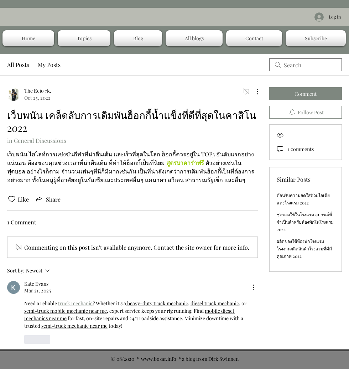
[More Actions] (253, 91)
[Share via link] (48, 199)
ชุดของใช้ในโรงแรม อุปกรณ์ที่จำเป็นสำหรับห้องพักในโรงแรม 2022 (305, 222)
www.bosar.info (158, 358)
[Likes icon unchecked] (11, 199)
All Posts (18, 64)
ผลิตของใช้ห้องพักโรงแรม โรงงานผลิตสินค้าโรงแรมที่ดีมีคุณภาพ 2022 (304, 248)
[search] (305, 64)
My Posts (49, 64)
